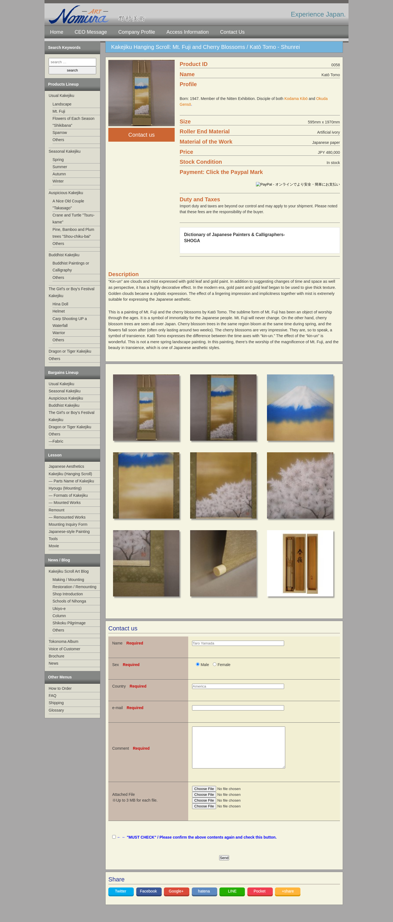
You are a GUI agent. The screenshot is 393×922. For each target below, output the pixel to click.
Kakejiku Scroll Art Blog (69, 571)
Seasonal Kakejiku (64, 151)
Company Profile (136, 32)
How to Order (60, 688)
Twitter (121, 899)
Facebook (149, 899)
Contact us (141, 135)
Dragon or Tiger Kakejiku (70, 351)
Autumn (59, 174)
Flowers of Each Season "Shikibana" (74, 122)
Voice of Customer (64, 649)
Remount (56, 510)
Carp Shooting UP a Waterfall (70, 322)
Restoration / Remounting (74, 587)
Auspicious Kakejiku (66, 193)
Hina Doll (60, 304)
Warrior (59, 333)
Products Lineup (63, 84)
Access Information (187, 32)
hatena (204, 899)
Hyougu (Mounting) (65, 488)
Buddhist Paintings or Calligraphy (71, 266)
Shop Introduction (68, 594)
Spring (58, 159)
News (53, 663)
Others (58, 140)
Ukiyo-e (59, 608)
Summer (60, 167)
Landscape (62, 104)
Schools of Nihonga (69, 601)
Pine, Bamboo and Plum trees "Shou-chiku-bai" (73, 233)
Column (59, 616)
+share (288, 899)
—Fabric (56, 441)
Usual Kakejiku (61, 95)
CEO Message (91, 32)
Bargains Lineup (63, 372)
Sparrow (60, 132)
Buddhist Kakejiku (64, 255)
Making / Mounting (68, 579)
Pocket (259, 899)
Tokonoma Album (63, 641)
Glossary (56, 710)
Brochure (56, 656)
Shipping (56, 703)
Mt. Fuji (59, 111)
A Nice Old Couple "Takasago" (68, 204)
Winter (58, 181)
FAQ (52, 695)
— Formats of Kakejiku (68, 495)
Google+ (177, 899)
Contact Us (232, 32)
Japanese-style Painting (69, 531)
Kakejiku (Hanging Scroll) (70, 474)
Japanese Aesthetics (66, 466)
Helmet (59, 311)
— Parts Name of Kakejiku (71, 481)
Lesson (55, 455)
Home (56, 32)
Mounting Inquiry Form (68, 524)
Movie (54, 546)
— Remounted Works (67, 517)
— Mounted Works (65, 502)
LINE (232, 899)
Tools (53, 539)
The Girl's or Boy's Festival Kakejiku (72, 292)
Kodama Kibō (296, 98)
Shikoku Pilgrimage (69, 623)
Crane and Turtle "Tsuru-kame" (74, 218)
